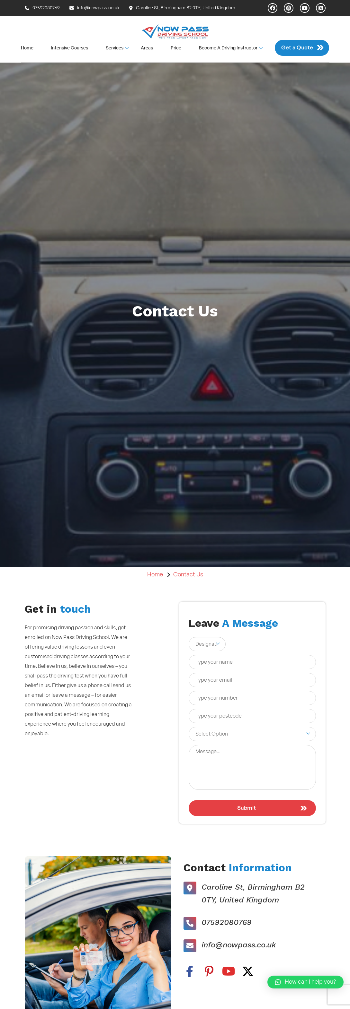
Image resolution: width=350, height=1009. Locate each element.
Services (114, 48)
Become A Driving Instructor (228, 48)
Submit (246, 808)
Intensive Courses (69, 48)
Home (27, 48)
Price (176, 48)
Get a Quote (297, 47)
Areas (147, 48)
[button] (305, 982)
